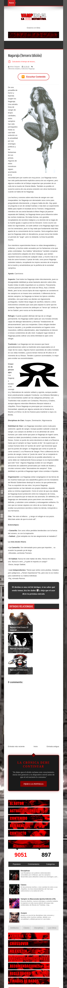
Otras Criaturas (33, 969)
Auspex (24, 892)
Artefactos (14, 907)
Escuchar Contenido (33, 76)
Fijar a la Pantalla (34, 762)
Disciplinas (25, 849)
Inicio (36, 725)
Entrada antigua (53, 725)
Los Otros (52, 907)
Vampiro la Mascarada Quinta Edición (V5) (38, 878)
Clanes (23, 864)
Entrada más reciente (16, 725)
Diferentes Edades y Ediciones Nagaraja (21, 68)
